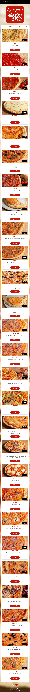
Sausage (15, 574)
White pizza (15, 115)
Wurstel (15, 502)
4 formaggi (15, 429)
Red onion (15, 550)
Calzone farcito (15, 309)
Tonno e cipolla (15, 333)
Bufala (15, 478)
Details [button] (15, 50)
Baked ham (15, 623)
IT (13, 684)
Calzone (15, 212)
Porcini (15, 671)
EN (16, 684)
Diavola (15, 381)
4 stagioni (15, 454)
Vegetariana (15, 405)
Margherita (15, 139)
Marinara (15, 91)
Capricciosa (15, 284)
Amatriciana (15, 357)
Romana (15, 260)
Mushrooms (15, 526)
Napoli (15, 236)
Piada (15, 43)
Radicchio (15, 599)
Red (15, 67)
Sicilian (15, 164)
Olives (15, 647)
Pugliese (15, 188)
